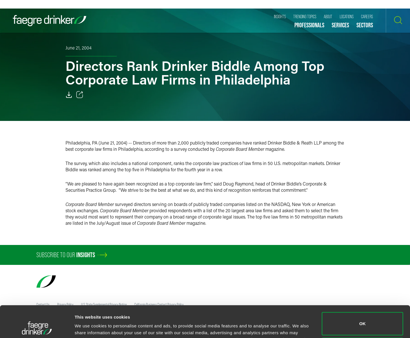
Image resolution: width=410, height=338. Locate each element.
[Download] (68, 94)
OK (362, 294)
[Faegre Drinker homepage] (49, 20)
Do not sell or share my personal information (362, 319)
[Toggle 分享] (79, 94)
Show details (88, 325)
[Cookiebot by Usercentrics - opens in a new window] (37, 327)
